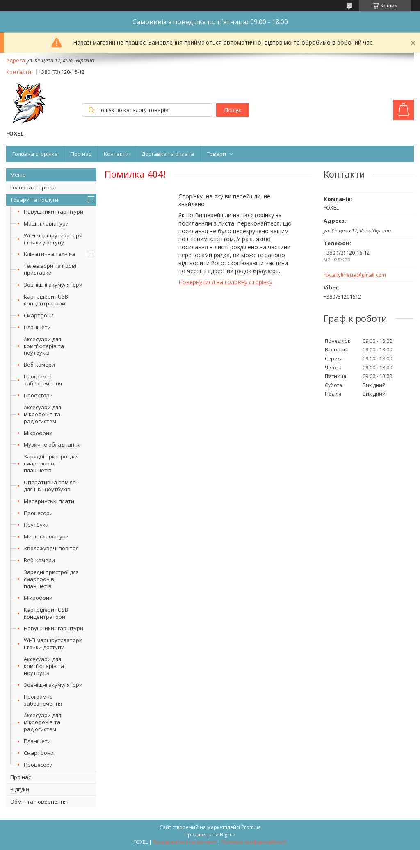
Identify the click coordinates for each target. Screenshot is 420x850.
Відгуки (19, 789)
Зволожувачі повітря (51, 548)
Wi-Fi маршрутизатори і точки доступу (53, 239)
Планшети (37, 327)
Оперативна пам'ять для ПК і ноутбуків (51, 486)
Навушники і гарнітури (53, 211)
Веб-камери (39, 364)
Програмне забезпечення (43, 380)
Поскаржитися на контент (184, 842)
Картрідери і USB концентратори (46, 300)
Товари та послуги (34, 199)
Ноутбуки (36, 525)
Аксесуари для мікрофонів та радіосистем (42, 414)
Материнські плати (49, 501)
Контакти (116, 153)
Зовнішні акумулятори (53, 284)
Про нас (81, 153)
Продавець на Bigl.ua (210, 834)
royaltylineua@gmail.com (355, 274)
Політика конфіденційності (254, 842)
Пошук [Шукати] (232, 110)
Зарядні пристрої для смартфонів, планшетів (51, 463)
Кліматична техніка (49, 254)
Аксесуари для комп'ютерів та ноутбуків (44, 346)
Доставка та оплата (168, 153)
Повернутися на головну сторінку (225, 282)
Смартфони (39, 315)
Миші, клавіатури (46, 223)
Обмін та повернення (38, 801)
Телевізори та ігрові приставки (50, 269)
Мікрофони (38, 433)
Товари (216, 153)
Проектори (38, 395)
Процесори (38, 513)
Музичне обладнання (52, 444)
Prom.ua (251, 827)
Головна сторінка (35, 153)
